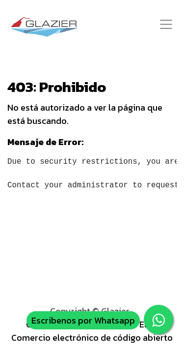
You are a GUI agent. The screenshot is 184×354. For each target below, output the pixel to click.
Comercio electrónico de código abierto (92, 337)
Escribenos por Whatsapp (83, 320)
